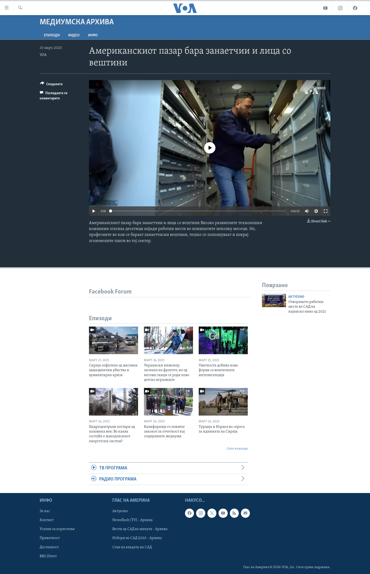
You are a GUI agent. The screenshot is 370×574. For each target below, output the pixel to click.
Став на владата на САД (132, 547)
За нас (45, 511)
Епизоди (52, 35)
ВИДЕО (74, 35)
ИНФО (93, 35)
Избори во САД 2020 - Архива (137, 538)
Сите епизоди (237, 449)
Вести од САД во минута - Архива (140, 529)
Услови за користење (57, 529)
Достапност (49, 547)
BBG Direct (48, 556)
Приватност (50, 538)
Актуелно (296, 297)
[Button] (51, 85)
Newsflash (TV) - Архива (132, 520)
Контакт (47, 520)
